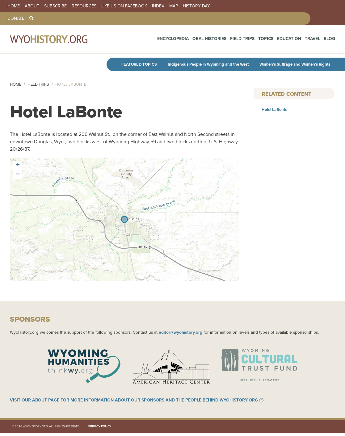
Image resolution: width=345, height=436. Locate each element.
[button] (17, 165)
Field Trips (252, 40)
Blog (330, 40)
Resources (84, 6)
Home (13, 6)
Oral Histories (223, 40)
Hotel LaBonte (274, 109)
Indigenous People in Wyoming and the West (208, 64)
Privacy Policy (99, 429)
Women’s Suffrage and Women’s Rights (294, 64)
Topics (273, 40)
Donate (15, 18)
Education (294, 40)
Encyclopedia (192, 40)
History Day (196, 6)
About (32, 6)
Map (173, 6)
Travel (315, 40)
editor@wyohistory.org (180, 332)
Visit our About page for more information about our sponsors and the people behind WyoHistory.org (134, 403)
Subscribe (55, 6)
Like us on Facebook (124, 6)
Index (158, 6)
